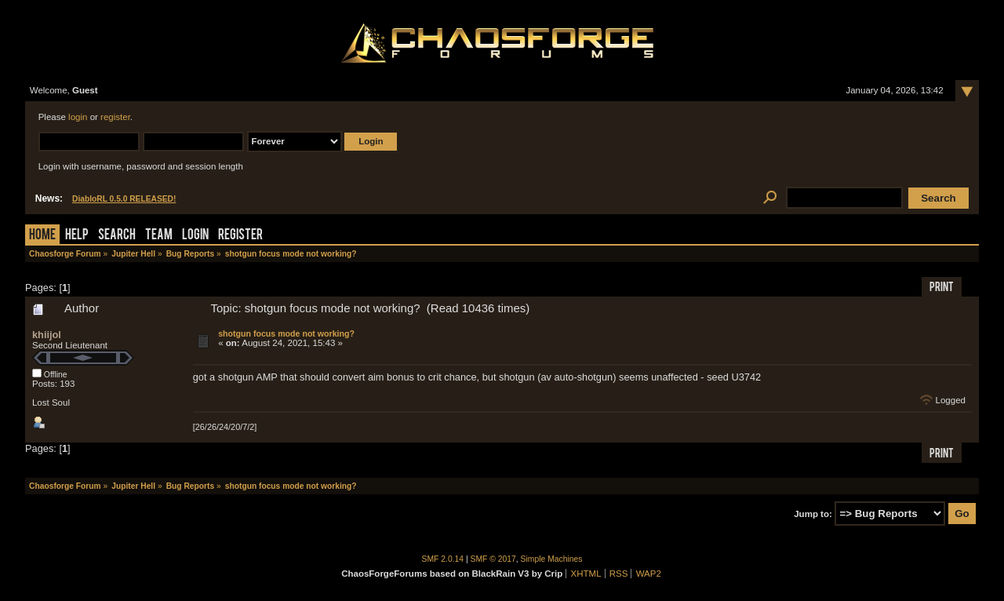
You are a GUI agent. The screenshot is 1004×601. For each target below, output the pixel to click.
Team (159, 236)
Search (117, 236)
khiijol (46, 335)
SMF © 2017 (493, 559)
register (115, 117)
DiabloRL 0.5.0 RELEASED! (124, 199)
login (77, 117)
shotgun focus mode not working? (286, 333)
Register (240, 236)
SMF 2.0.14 (443, 559)
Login (195, 236)
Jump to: (813, 514)
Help (77, 236)
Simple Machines (552, 559)
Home (42, 236)
